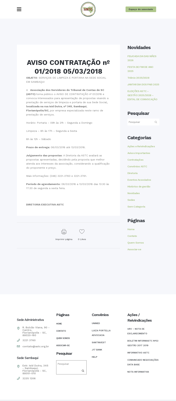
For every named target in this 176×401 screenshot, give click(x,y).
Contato (132, 235)
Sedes (131, 199)
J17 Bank (97, 349)
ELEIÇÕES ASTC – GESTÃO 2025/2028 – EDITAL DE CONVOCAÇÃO (142, 95)
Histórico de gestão (138, 186)
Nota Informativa (138, 372)
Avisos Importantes (138, 153)
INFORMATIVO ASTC (138, 352)
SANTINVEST (99, 342)
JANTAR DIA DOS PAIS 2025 (143, 84)
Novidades (133, 193)
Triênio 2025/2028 (138, 77)
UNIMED (96, 323)
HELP (94, 357)
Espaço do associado (141, 9)
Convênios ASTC (137, 166)
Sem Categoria (136, 206)
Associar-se (134, 249)
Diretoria (132, 173)
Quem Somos (135, 242)
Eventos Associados (139, 179)
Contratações (135, 159)
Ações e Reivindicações (141, 146)
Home (131, 229)
